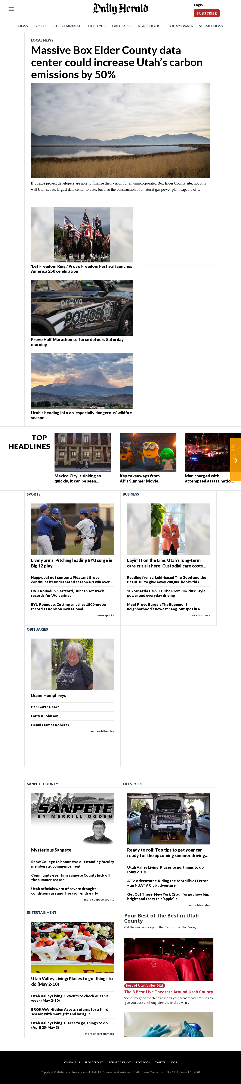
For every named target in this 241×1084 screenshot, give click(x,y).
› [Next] (236, 460)
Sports (40, 26)
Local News (42, 40)
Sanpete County (42, 784)
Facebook (143, 1062)
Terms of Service (120, 1062)
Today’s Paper (180, 26)
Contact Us (72, 1062)
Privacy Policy (94, 1062)
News (23, 26)
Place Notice (150, 26)
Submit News (211, 26)
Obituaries (122, 26)
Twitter (160, 1062)
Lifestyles (97, 26)
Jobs (174, 1062)
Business (131, 494)
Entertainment (67, 26)
